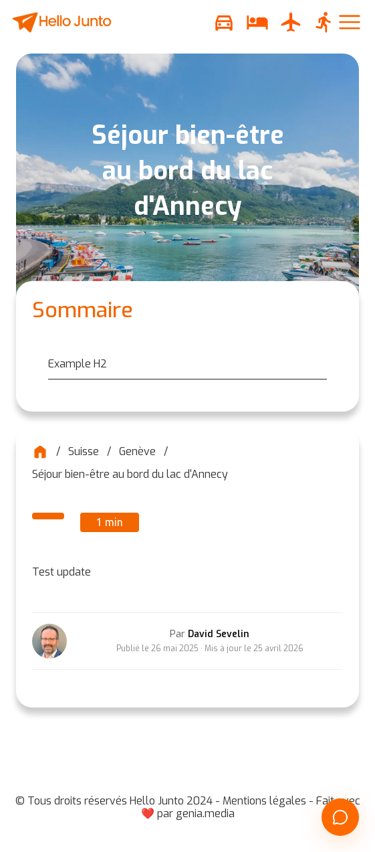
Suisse (83, 451)
